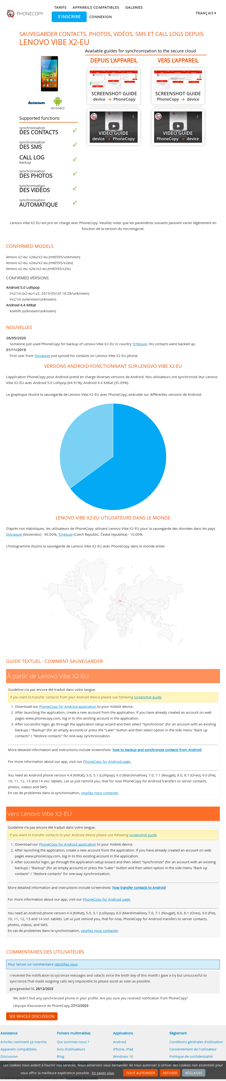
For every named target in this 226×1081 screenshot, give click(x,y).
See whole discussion (32, 1016)
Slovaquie (42, 355)
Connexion (100, 16)
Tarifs (60, 7)
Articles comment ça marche (23, 1041)
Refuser (170, 1072)
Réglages (193, 1072)
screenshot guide (147, 697)
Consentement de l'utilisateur (193, 1049)
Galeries (134, 7)
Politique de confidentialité (191, 1056)
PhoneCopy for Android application (67, 706)
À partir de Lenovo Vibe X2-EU (113, 86)
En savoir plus (103, 1073)
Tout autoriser (140, 1072)
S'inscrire (69, 16)
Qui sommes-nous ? (73, 1041)
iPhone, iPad (123, 1049)
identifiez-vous (66, 964)
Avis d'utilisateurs (71, 1049)
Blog (60, 1056)
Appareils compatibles (96, 7)
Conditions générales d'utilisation (196, 1041)
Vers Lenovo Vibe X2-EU (178, 86)
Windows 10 (123, 1056)
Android (119, 1041)
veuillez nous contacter (99, 792)
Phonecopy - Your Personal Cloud (25, 14)
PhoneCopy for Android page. (107, 761)
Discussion (9, 1056)
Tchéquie (139, 343)
